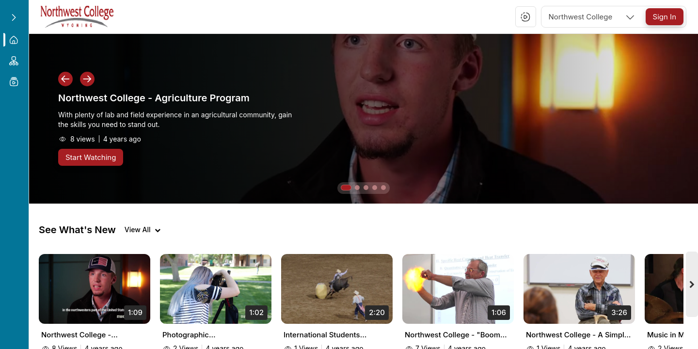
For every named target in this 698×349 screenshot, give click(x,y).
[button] (525, 17)
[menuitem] (14, 39)
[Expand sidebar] (13, 17)
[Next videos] (692, 288)
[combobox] (592, 16)
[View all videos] (142, 230)
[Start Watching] (90, 157)
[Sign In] (664, 16)
